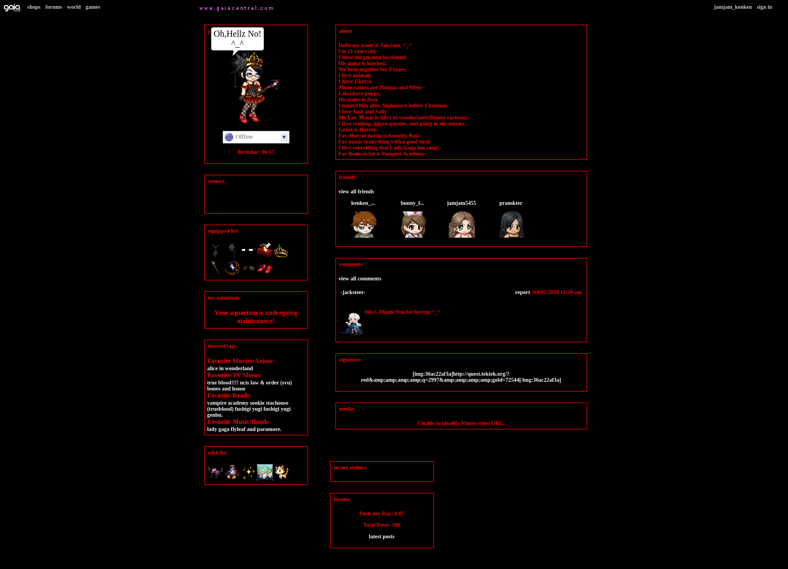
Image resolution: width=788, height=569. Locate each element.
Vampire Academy (228, 403)
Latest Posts (382, 536)
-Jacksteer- (353, 292)
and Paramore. (264, 429)
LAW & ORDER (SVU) (271, 383)
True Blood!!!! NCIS (228, 383)
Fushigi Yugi (248, 409)
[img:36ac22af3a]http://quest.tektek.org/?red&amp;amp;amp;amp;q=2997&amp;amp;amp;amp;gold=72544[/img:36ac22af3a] (461, 377)
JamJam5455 (461, 203)
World (74, 7)
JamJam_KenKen (733, 7)
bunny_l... (412, 203)
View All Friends (356, 191)
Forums (53, 7)
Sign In (764, 7)
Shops (33, 7)
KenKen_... (363, 203)
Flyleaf (238, 429)
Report (522, 292)
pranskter (510, 203)
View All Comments (360, 278)
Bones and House (226, 389)
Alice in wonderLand (230, 368)
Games (92, 7)
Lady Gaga (218, 429)
